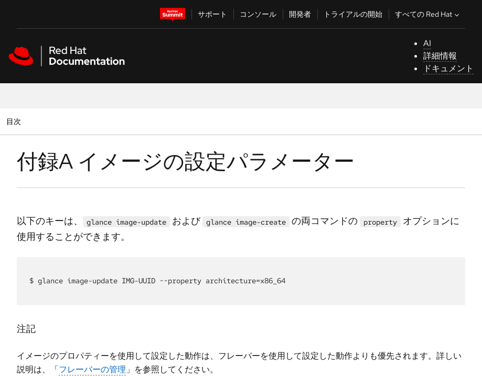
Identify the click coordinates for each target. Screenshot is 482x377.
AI (427, 43)
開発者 (300, 14)
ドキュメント (448, 68)
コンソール (258, 14)
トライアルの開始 (353, 14)
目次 (15, 121)
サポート (212, 14)
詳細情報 (440, 55)
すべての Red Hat (428, 14)
